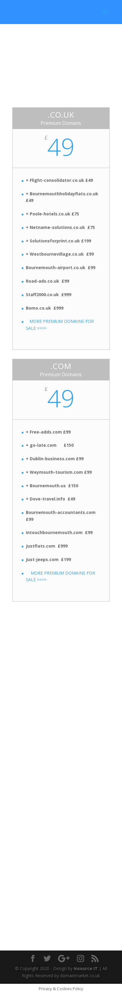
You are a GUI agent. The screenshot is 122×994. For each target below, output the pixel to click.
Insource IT (86, 968)
